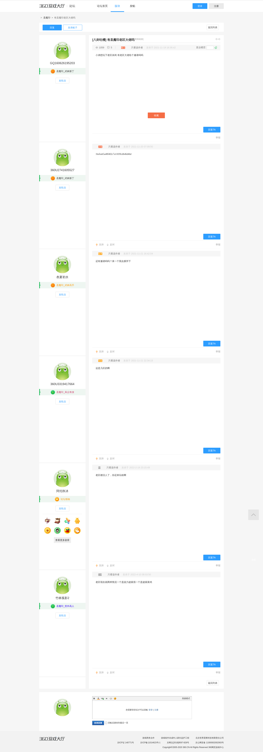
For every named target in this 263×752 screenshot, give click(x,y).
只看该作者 (137, 47)
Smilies (115, 698)
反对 (112, 244)
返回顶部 (253, 515)
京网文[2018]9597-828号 (178, 742)
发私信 (62, 80)
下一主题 (219, 39)
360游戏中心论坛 (58, 7)
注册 (216, 6)
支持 (101, 244)
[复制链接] (139, 39)
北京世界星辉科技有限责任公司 (210, 738)
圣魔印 (46, 17)
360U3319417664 (62, 384)
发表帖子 (72, 27)
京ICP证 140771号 (125, 742)
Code (111, 698)
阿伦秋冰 (62, 491)
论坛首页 (102, 6)
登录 (200, 6)
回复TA (212, 129)
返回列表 (212, 27)
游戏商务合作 (148, 738)
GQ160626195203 (62, 63)
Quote (106, 698)
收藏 (156, 115)
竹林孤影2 (62, 598)
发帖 (132, 6)
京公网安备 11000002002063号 (209, 742)
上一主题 (216, 39)
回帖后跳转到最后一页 (116, 723)
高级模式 (186, 698)
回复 (52, 27)
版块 (117, 6)
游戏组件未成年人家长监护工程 (175, 738)
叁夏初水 (62, 277)
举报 (218, 137)
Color (98, 698)
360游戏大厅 (55, 741)
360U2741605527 (62, 170)
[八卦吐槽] (99, 39)
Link (102, 698)
